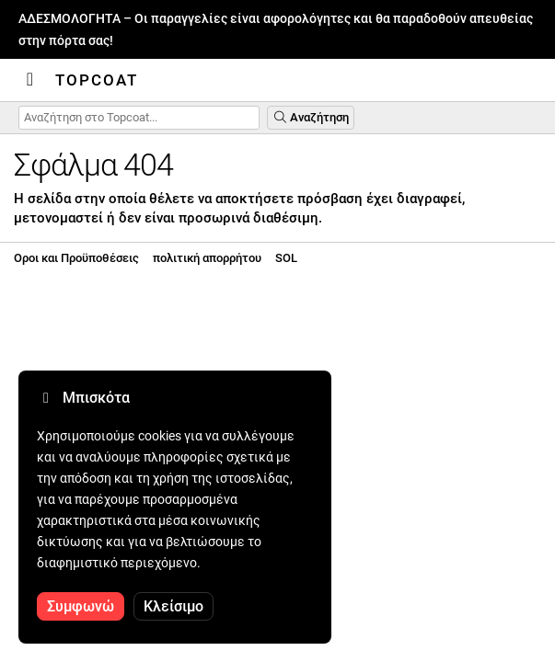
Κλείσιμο (173, 606)
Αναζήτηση (310, 117)
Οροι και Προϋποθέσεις (76, 258)
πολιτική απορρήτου (207, 258)
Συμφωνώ (80, 606)
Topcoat (96, 80)
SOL (286, 258)
